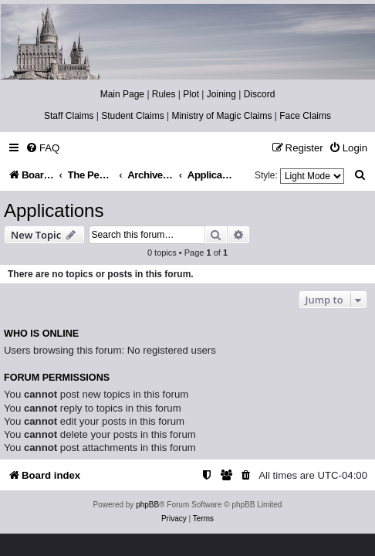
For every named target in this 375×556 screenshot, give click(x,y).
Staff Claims (68, 115)
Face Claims (305, 115)
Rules (164, 94)
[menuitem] (42, 148)
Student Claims (132, 115)
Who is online (41, 333)
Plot (191, 94)
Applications (53, 210)
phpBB (147, 504)
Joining (221, 94)
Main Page (122, 94)
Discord (259, 94)
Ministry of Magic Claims (221, 115)
